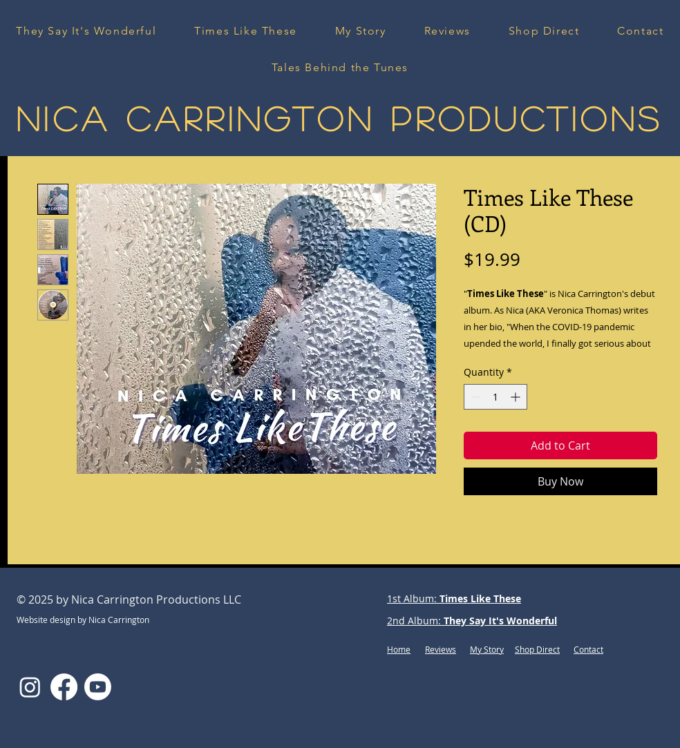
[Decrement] (474, 397)
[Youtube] (97, 686)
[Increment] (516, 397)
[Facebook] (63, 686)
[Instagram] (30, 686)
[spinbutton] (495, 397)
